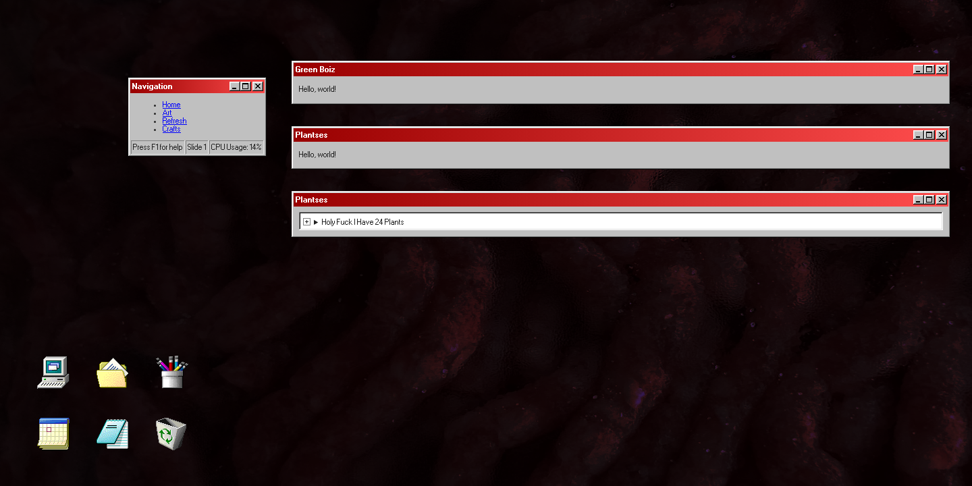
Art (167, 113)
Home (172, 105)
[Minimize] (235, 86)
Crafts (172, 129)
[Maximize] (245, 86)
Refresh (175, 121)
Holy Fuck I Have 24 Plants (363, 222)
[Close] (257, 86)
